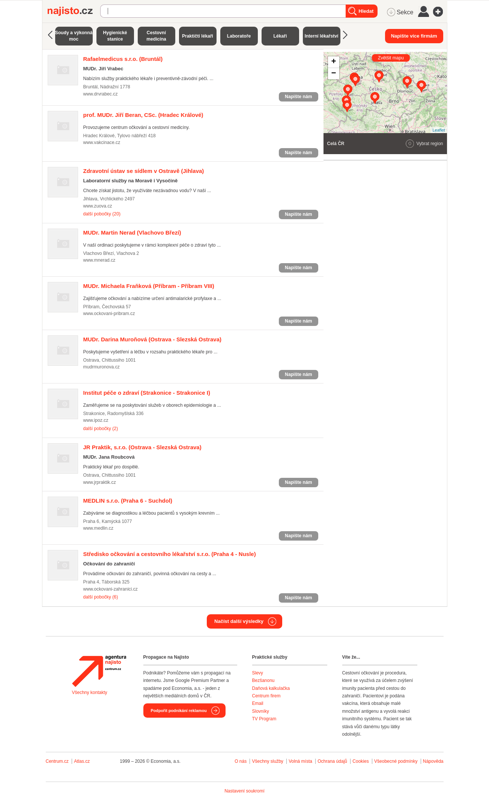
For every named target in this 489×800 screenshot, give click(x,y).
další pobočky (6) (100, 597)
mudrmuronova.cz (101, 367)
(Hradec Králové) (143, 115)
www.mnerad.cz (99, 260)
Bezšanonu (263, 680)
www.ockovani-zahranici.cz (110, 589)
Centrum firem (266, 695)
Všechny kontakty (89, 692)
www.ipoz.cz (95, 420)
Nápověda (433, 761)
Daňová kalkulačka (271, 688)
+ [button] (333, 62)
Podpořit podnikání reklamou (179, 710)
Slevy (257, 673)
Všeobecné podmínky (395, 761)
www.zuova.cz (97, 206)
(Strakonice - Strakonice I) (146, 392)
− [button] (333, 73)
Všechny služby (268, 761)
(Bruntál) (123, 59)
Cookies (360, 761)
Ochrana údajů (332, 761)
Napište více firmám (414, 36)
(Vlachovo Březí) (132, 232)
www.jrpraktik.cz (99, 482)
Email (257, 703)
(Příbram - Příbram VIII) (148, 286)
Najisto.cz (74, 11)
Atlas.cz (82, 761)
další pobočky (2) (100, 428)
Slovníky (260, 711)
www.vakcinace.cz (101, 142)
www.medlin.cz (98, 528)
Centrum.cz (57, 761)
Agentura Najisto (99, 671)
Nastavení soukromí (244, 791)
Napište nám (298, 96)
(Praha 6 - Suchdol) (128, 500)
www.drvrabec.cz (100, 94)
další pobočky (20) (101, 214)
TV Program (264, 718)
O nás (241, 761)
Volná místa (300, 761)
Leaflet (438, 130)
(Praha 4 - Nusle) (169, 554)
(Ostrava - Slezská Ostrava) (152, 339)
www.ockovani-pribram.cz (109, 313)
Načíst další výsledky (238, 621)
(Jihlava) (143, 171)
